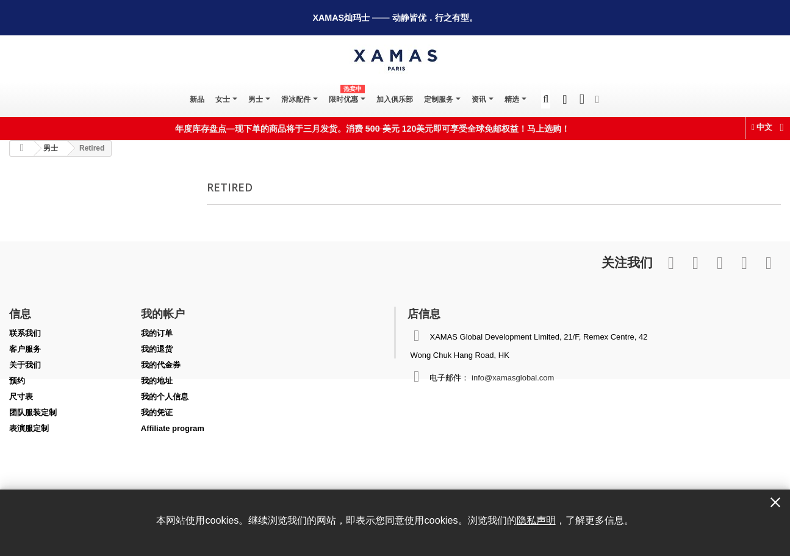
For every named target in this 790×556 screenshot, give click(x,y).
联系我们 (25, 333)
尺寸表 (21, 396)
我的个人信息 (165, 396)
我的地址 (157, 380)
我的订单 (157, 333)
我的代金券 (161, 364)
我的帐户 (163, 313)
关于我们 (25, 364)
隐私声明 (536, 520)
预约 (17, 380)
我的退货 (157, 349)
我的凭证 (157, 412)
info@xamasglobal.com (513, 377)
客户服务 (25, 349)
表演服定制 (29, 428)
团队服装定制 (33, 412)
